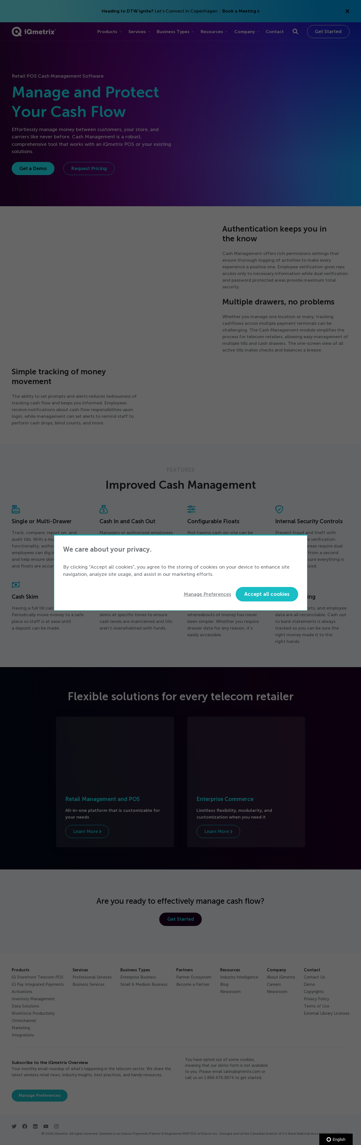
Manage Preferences (207, 594)
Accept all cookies (267, 594)
